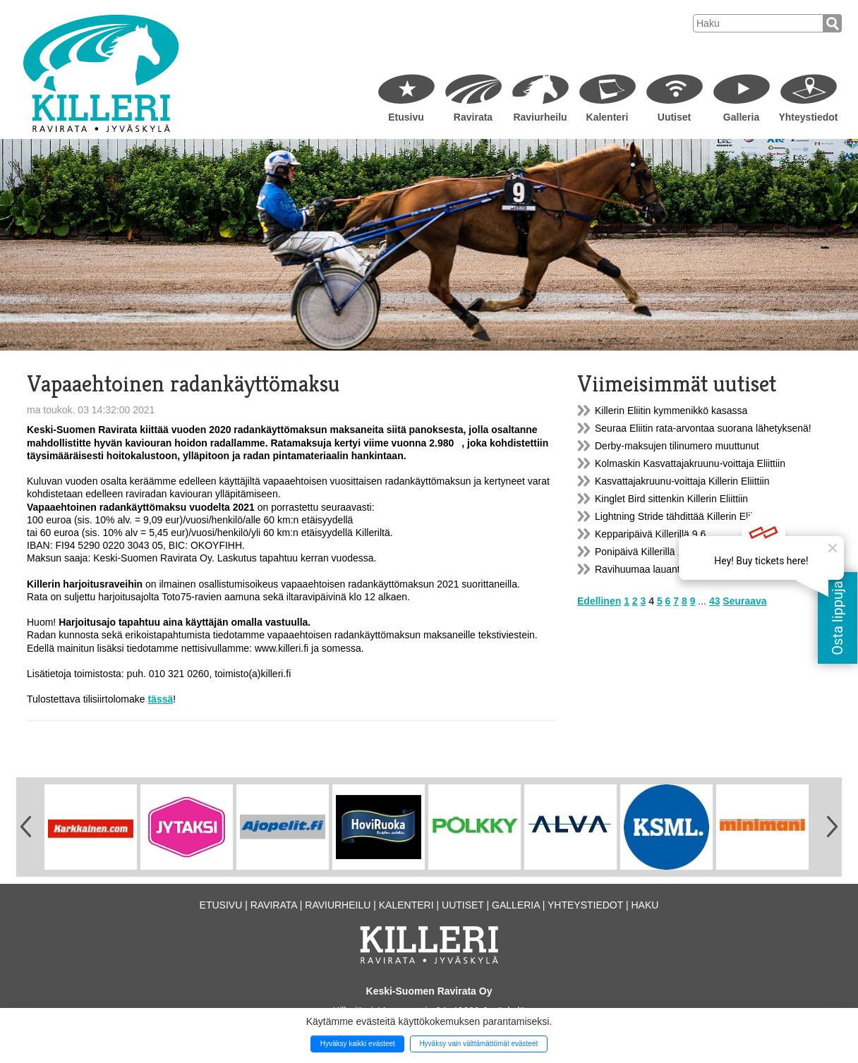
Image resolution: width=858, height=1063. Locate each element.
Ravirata (473, 117)
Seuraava (744, 601)
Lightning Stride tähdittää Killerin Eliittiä (680, 516)
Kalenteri (607, 117)
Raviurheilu (540, 117)
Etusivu (406, 117)
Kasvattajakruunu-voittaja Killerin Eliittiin (682, 481)
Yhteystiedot (808, 117)
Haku (644, 905)
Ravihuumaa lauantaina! (648, 569)
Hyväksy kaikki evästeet (357, 1043)
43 (714, 601)
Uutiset (674, 117)
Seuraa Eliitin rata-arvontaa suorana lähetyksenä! (703, 428)
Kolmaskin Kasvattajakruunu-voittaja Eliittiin (690, 463)
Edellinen (599, 601)
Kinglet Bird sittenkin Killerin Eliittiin (671, 498)
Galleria (741, 117)
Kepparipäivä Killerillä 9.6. (651, 534)
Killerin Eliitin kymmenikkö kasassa (671, 410)
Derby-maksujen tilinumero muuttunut (677, 445)
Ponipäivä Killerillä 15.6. (647, 551)
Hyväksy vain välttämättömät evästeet (478, 1043)
